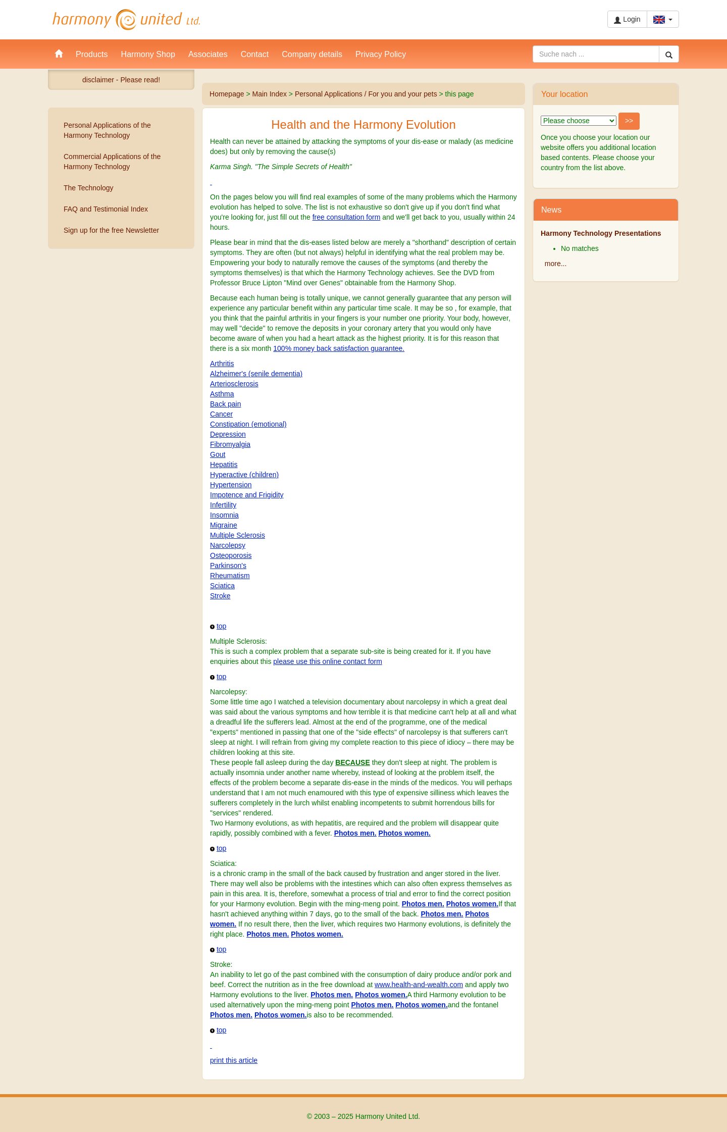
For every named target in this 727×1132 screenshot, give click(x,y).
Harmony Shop (148, 54)
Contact (255, 54)
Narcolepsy (227, 545)
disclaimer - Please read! (121, 80)
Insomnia (224, 515)
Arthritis (222, 363)
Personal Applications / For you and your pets (366, 94)
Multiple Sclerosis (237, 535)
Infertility (223, 505)
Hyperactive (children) (244, 475)
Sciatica (222, 586)
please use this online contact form (327, 661)
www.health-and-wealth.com (419, 985)
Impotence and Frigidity (247, 495)
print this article (233, 1060)
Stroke (220, 596)
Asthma (222, 394)
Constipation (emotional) (248, 424)
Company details (312, 54)
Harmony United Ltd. (126, 19)
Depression (228, 434)
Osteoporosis (230, 555)
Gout (217, 454)
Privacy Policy (380, 54)
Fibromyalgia (230, 444)
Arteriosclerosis (234, 384)
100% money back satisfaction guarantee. (338, 348)
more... (556, 264)
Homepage (227, 94)
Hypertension (231, 485)
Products (92, 54)
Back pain (225, 404)
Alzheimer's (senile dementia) (256, 374)
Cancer (221, 414)
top (221, 626)
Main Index (269, 94)
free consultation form (347, 217)
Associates (208, 54)
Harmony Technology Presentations (601, 233)
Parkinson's (228, 565)
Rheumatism (230, 576)
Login (627, 19)
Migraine (223, 525)
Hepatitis (223, 464)
